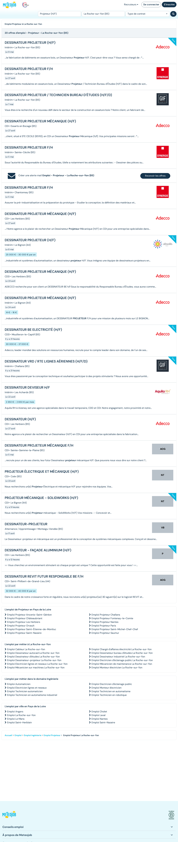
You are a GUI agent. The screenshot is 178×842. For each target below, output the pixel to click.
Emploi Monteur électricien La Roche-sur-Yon (117, 667)
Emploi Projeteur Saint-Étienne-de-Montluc (31, 629)
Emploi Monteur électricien (106, 687)
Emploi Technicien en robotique (109, 695)
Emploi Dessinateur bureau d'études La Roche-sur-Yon (122, 653)
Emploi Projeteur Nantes (105, 622)
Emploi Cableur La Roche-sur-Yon (26, 649)
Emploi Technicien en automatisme (111, 691)
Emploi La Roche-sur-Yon (21, 715)
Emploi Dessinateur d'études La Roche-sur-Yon (33, 656)
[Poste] (59, 14)
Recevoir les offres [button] (155, 175)
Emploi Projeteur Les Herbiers (23, 622)
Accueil (8, 735)
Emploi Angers (15, 711)
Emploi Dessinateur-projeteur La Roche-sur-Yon (34, 660)
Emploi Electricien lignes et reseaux (27, 687)
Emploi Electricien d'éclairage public (112, 684)
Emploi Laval (98, 715)
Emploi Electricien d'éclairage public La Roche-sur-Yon (122, 660)
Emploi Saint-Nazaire (103, 722)
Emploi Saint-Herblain (19, 722)
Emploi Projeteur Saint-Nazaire (24, 632)
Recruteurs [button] (131, 4)
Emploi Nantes (100, 718)
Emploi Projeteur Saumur (105, 632)
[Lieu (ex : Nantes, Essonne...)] (103, 14)
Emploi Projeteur (52, 735)
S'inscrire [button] (169, 4)
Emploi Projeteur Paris (104, 625)
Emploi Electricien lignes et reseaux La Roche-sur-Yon (37, 663)
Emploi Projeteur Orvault (20, 625)
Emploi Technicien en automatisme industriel (32, 695)
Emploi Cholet (99, 711)
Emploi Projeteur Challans (106, 614)
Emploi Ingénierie (32, 735)
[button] (9, 815)
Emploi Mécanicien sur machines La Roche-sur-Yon (35, 667)
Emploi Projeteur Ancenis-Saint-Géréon (29, 614)
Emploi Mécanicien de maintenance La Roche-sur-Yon (122, 663)
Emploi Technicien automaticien (25, 691)
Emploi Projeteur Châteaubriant (24, 618)
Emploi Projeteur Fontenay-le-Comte (112, 618)
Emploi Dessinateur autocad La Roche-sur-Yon (33, 653)
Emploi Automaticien (18, 684)
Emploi (18, 735)
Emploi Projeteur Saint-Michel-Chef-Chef (115, 629)
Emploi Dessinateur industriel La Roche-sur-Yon (118, 656)
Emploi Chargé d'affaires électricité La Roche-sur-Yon (122, 649)
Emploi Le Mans (15, 718)
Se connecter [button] (151, 4)
